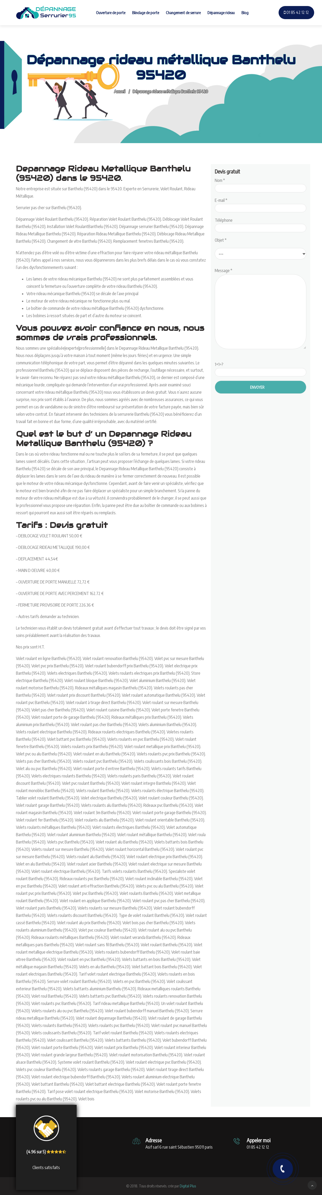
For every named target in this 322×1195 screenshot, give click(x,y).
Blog (244, 12)
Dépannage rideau (221, 12)
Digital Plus (188, 1186)
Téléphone (260, 224)
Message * (260, 309)
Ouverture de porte (110, 12)
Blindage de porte (145, 12)
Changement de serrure (183, 12)
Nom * (260, 184)
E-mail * (260, 204)
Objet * (221, 240)
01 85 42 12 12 (296, 12)
